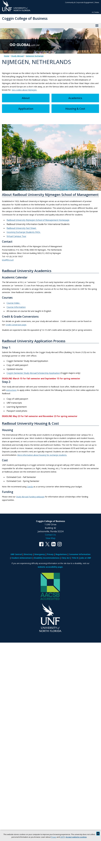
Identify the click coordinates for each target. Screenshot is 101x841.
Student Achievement (21, 558)
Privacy (53, 837)
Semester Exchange (34, 56)
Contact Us (50, 534)
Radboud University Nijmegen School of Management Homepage (38, 220)
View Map (50, 538)
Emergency (39, 554)
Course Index (13, 303)
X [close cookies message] (98, 833)
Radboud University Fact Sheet (22, 228)
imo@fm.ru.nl (7, 260)
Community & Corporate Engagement (79, 2)
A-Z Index (95, 12)
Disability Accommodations (46, 558)
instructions (11, 390)
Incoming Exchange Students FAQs (24, 232)
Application (25, 108)
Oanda (30, 486)
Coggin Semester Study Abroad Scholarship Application (33, 373)
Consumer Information (79, 554)
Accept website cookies (76, 837)
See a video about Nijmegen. (24, 90)
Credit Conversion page (16, 324)
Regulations (61, 554)
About (26, 98)
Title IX (75, 558)
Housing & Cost (75, 108)
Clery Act (65, 558)
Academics (75, 98)
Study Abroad (17, 56)
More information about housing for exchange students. (42, 455)
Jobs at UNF (85, 558)
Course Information (16, 307)
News (97, 2)
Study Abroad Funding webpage (30, 496)
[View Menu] (97, 26)
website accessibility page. (50, 567)
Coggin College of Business (25, 18)
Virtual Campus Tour (16, 236)
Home (6, 56)
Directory (28, 554)
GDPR (62, 837)
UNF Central (16, 554)
